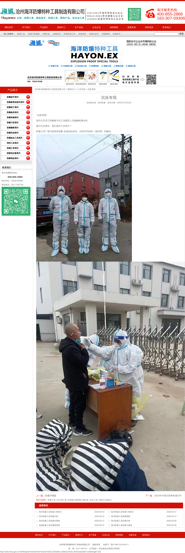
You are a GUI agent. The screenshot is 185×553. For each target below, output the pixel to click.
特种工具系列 (12, 143)
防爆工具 (21, 34)
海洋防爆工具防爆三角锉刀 (50, 512)
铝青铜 (71, 500)
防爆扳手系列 (12, 97)
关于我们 (26, 27)
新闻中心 (61, 27)
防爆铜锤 (106, 34)
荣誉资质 (149, 27)
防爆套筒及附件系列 (15, 102)
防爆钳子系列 (12, 107)
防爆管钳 (82, 34)
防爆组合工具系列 (14, 138)
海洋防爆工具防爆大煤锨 (121, 525)
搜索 (181, 34)
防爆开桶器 (50, 495)
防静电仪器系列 (13, 153)
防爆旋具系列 (12, 112)
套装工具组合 (105, 500)
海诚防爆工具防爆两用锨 (49, 525)
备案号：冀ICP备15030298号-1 (116, 544)
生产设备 (79, 27)
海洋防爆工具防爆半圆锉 (49, 521)
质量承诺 (131, 27)
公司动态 (81, 89)
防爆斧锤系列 (12, 117)
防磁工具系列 (12, 148)
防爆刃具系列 (12, 122)
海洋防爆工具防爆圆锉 (120, 516)
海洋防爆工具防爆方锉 (48, 516)
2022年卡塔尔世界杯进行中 (168, 495)
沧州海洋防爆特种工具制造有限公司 (50, 89)
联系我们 (167, 27)
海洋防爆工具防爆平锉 (120, 521)
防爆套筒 (57, 34)
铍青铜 (78, 500)
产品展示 (44, 27)
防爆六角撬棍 (34, 34)
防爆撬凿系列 (12, 128)
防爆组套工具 (69, 34)
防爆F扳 (46, 34)
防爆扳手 (117, 34)
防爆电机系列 (12, 158)
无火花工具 (62, 500)
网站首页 (9, 27)
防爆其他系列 (12, 133)
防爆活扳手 (94, 34)
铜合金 (85, 500)
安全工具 (94, 500)
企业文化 (96, 27)
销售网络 (114, 27)
